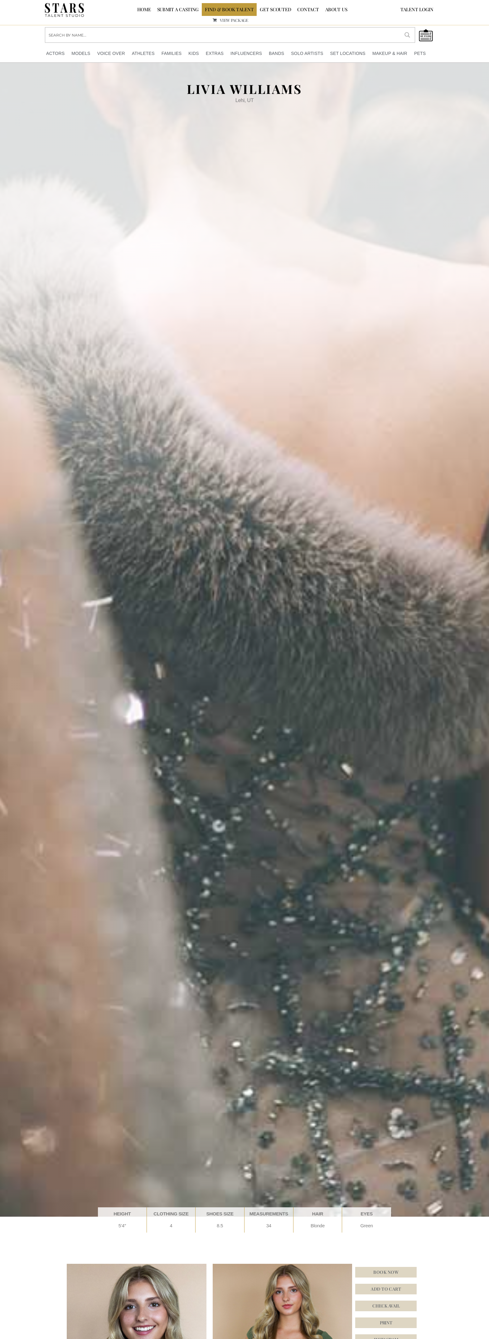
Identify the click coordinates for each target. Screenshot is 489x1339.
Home (144, 9)
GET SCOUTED (275, 9)
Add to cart (386, 1289)
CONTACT (308, 9)
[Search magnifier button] (407, 34)
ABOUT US (336, 9)
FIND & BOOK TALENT (229, 9)
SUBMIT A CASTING (178, 9)
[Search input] (223, 35)
